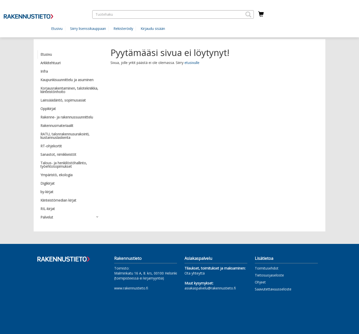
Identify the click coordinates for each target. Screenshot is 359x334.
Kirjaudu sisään (153, 28)
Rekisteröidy (123, 28)
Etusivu (57, 28)
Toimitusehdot (266, 268)
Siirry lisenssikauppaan (88, 28)
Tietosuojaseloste (269, 275)
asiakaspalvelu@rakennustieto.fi (210, 288)
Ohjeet (260, 282)
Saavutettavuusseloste (273, 289)
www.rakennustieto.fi (131, 288)
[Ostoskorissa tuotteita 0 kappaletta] (261, 14)
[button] (248, 14)
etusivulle (191, 62)
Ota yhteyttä (194, 273)
